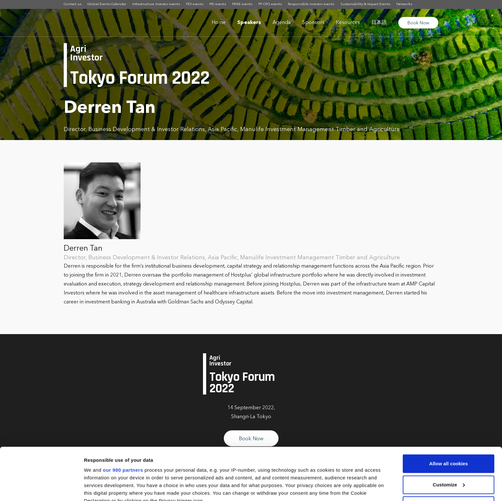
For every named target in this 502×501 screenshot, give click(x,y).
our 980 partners (123, 417)
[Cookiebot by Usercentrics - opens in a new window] (41, 488)
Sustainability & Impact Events (365, 4)
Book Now (418, 23)
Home (219, 22)
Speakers (249, 22)
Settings (93, 488)
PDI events (194, 4)
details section (307, 463)
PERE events (242, 4)
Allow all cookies (448, 411)
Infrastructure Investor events (156, 4)
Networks (404, 4)
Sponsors (313, 22)
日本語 (379, 22)
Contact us (72, 4)
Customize (449, 432)
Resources (348, 22)
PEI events (217, 4)
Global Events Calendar (106, 4)
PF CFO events (270, 4)
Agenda (281, 22)
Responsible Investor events (311, 4)
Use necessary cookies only (449, 453)
